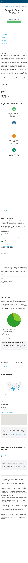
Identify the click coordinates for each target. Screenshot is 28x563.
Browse (2, 6)
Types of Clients (4, 38)
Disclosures (3, 40)
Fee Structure (4, 37)
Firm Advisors (4, 45)
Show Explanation (5, 282)
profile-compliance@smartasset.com (17, 484)
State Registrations (4, 42)
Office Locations (4, 43)
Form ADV (8, 363)
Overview (3, 32)
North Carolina (7, 6)
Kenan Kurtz (3, 451)
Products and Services (5, 35)
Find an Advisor (14, 21)
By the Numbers (4, 34)
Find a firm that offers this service (7, 246)
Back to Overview (4, 159)
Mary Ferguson (3, 455)
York (12, 6)
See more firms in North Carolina (7, 412)
